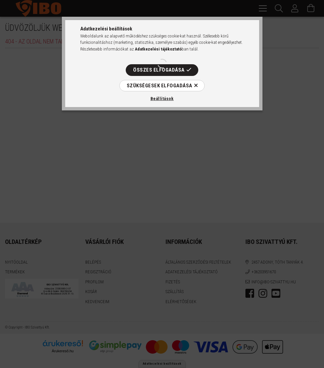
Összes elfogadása (159, 70)
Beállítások (162, 98)
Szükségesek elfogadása (159, 86)
